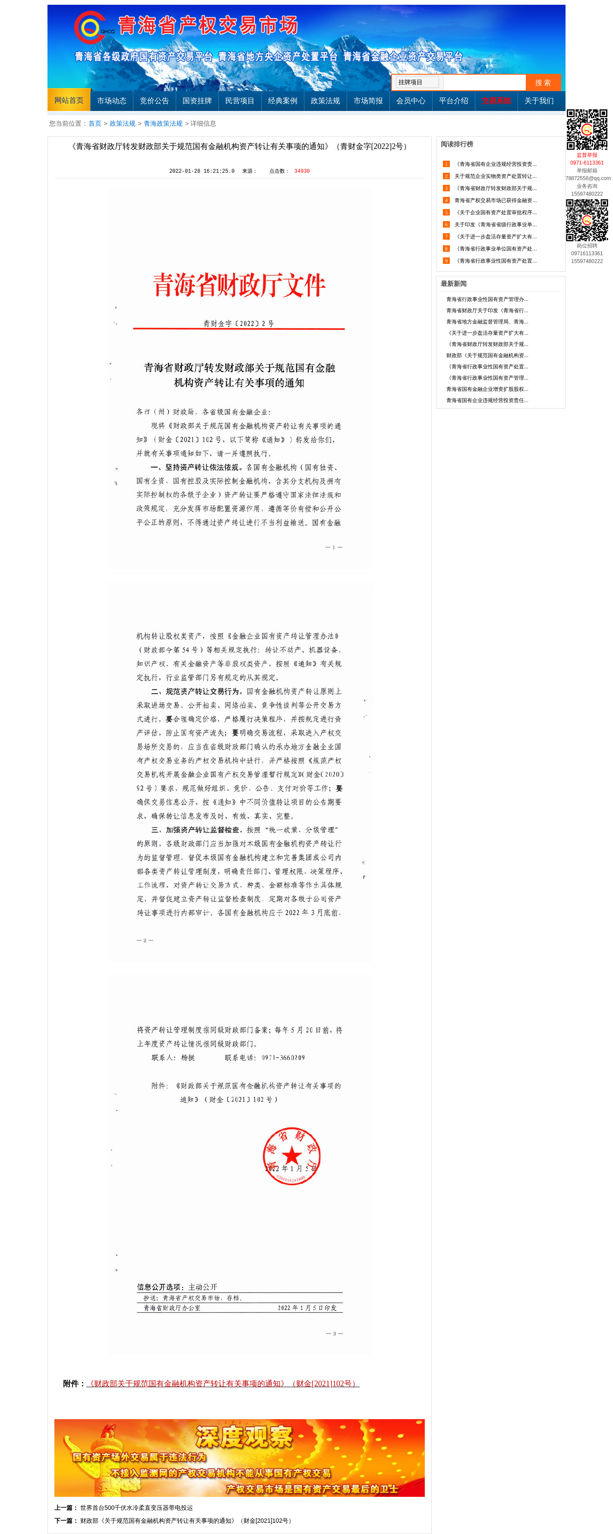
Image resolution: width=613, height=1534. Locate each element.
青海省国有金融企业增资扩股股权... (487, 389)
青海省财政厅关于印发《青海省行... (487, 310)
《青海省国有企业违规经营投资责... (495, 164)
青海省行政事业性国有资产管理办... (487, 299)
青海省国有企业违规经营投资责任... (487, 400)
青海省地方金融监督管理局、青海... (487, 322)
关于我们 (539, 101)
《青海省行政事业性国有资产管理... (487, 378)
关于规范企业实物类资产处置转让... (495, 176)
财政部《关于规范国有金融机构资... (487, 355)
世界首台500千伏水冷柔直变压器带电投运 (136, 1507)
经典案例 (282, 101)
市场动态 (111, 101)
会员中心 (411, 101)
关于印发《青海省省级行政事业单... (495, 225)
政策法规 (325, 101)
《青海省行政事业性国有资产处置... (495, 261)
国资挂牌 (197, 101)
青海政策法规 (163, 123)
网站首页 (69, 100)
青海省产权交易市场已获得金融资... (495, 200)
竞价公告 (154, 101)
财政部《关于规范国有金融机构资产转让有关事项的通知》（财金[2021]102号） (187, 1520)
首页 (94, 123)
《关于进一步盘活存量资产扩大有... (495, 237)
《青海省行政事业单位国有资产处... (495, 249)
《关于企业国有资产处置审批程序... (495, 212)
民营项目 (240, 101)
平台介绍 (453, 101)
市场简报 (368, 101)
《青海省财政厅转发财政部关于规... (495, 188)
